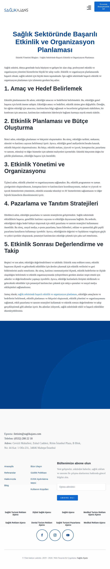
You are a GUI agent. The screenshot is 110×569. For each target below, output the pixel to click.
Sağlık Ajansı (68, 512)
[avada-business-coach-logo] (16, 7)
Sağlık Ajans (82, 558)
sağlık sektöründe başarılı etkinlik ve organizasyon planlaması (47, 294)
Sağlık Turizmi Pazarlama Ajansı (68, 524)
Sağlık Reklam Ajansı (15, 523)
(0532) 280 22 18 (23, 438)
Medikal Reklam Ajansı (94, 523)
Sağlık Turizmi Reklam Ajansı (15, 513)
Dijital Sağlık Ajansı (42, 512)
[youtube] (68, 535)
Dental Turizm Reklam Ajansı (41, 524)
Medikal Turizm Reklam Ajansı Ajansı (95, 513)
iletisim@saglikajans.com (27, 433)
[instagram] (55, 535)
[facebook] (42, 535)
